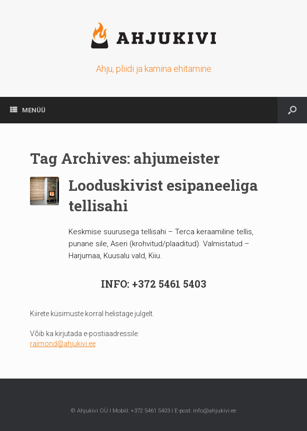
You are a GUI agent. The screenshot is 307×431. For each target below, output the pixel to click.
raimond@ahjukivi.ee (63, 344)
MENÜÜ (28, 110)
